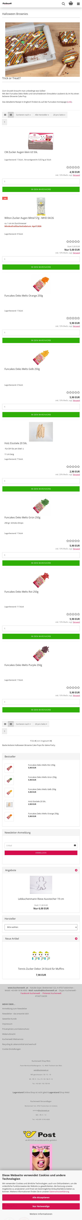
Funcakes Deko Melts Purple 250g (23, 665)
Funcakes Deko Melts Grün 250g (22, 517)
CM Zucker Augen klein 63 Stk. (21, 152)
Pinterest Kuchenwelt (51, 993)
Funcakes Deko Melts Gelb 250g (22, 369)
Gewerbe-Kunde (9, 1018)
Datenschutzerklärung (59, 1191)
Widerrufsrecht (9, 1034)
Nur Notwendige (41, 1206)
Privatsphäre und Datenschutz (15, 1029)
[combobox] (23, 115)
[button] (5, 115)
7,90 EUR (41, 975)
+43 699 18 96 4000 (42, 1119)
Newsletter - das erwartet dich (15, 1013)
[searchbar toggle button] (63, 3)
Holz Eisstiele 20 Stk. (15, 443)
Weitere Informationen (41, 1214)
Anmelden (41, 852)
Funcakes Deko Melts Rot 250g (21, 591)
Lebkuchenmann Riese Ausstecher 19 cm (41, 899)
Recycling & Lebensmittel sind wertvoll (19, 1044)
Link (69, 101)
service (35, 1110)
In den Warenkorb (41, 189)
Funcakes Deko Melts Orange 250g (23, 295)
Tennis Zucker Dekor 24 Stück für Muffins (41, 968)
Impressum (7, 1023)
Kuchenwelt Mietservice (12, 1039)
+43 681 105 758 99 (42, 1083)
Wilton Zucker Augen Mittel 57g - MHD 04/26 (29, 218)
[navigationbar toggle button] (78, 3)
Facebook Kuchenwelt (30, 993)
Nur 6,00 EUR (41, 907)
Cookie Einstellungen (11, 1049)
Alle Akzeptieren (41, 1197)
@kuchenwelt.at (43, 1110)
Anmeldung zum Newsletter (14, 1008)
